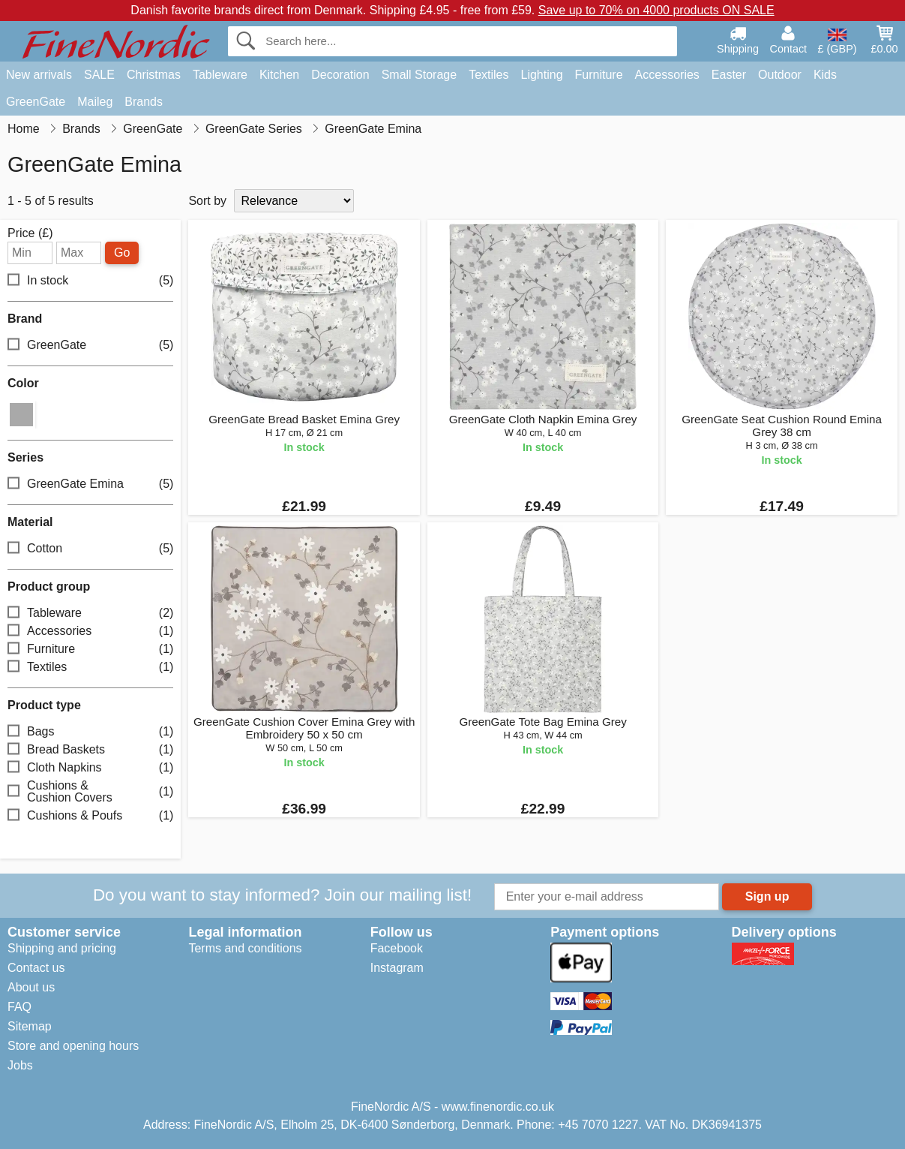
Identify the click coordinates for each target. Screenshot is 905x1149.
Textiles (488, 74)
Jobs (20, 1065)
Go (122, 252)
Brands (143, 101)
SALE (99, 74)
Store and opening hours (73, 1045)
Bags (90, 732)
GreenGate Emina (90, 484)
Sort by (207, 200)
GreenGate (35, 101)
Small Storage (419, 74)
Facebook (396, 948)
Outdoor (780, 74)
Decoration (340, 74)
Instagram (397, 967)
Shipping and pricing (61, 948)
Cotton (90, 549)
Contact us (35, 967)
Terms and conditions (244, 948)
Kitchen (279, 74)
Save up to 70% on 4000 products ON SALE (656, 10)
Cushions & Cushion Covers (90, 791)
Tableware (220, 74)
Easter (729, 74)
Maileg (94, 101)
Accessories (667, 74)
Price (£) (29, 233)
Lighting (542, 74)
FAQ (19, 1006)
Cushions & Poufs (90, 816)
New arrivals (39, 74)
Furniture (599, 74)
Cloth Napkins (90, 768)
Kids (825, 74)
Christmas (154, 74)
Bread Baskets (90, 750)
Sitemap (29, 1026)
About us (31, 987)
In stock (90, 281)
